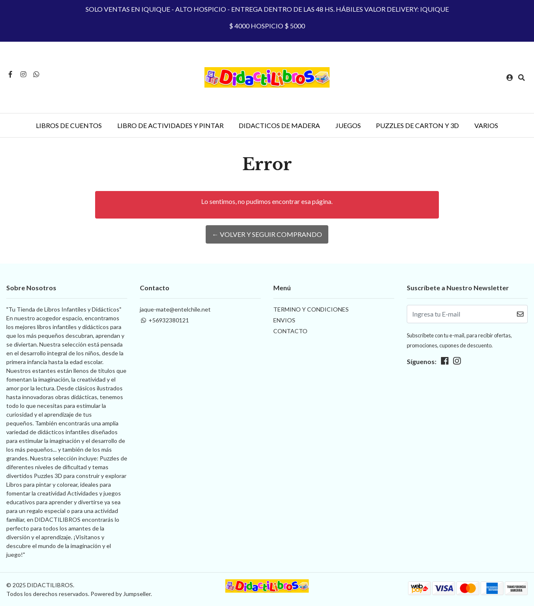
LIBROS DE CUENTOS (69, 125)
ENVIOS (284, 320)
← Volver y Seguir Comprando (267, 234)
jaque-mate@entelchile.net (175, 309)
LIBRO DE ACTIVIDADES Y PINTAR (170, 125)
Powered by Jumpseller (121, 593)
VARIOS (486, 125)
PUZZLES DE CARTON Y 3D (417, 125)
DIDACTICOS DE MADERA (279, 125)
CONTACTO (290, 330)
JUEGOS (348, 125)
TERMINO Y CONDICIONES (311, 309)
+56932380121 (164, 320)
